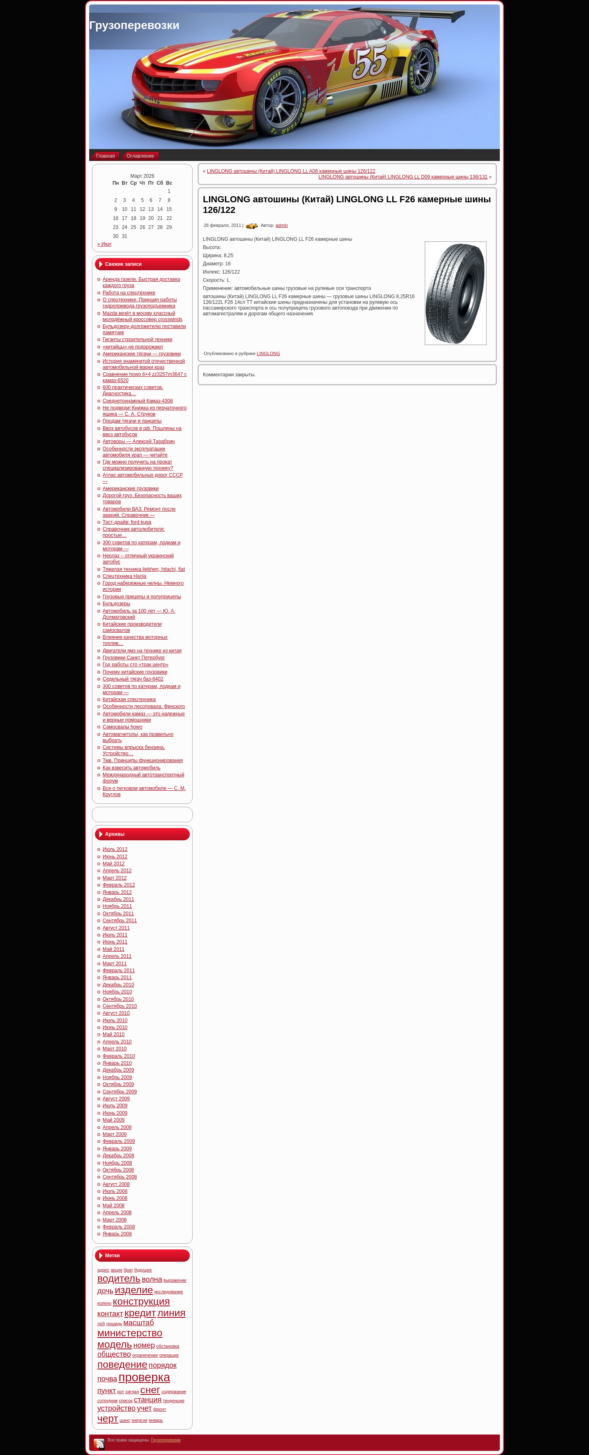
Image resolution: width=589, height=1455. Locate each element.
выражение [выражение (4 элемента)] (175, 1280)
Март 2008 (115, 1220)
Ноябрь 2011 (117, 906)
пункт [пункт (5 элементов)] (106, 1391)
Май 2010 (114, 1034)
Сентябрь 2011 (120, 920)
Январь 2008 (117, 1234)
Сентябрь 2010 (120, 1006)
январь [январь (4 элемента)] (156, 1420)
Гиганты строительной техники (137, 339)
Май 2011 (114, 949)
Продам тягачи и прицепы (132, 421)
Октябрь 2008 (118, 1170)
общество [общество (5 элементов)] (114, 1354)
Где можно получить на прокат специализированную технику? (138, 465)
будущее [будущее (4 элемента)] (143, 1269)
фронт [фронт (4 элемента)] (159, 1409)
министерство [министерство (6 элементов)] (129, 1332)
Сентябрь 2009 (120, 1092)
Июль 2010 (115, 1020)
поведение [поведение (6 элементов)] (122, 1364)
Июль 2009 (115, 1106)
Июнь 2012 (115, 857)
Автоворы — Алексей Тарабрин (139, 441)
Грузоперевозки (134, 25)
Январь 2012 (117, 892)
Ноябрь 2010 (117, 992)
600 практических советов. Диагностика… (133, 390)
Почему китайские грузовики (135, 672)
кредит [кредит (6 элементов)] (140, 1312)
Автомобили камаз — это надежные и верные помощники (144, 717)
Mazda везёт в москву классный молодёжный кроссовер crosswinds (142, 316)
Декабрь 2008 (118, 1156)
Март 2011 (115, 963)
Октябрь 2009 (118, 1084)
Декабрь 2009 (118, 1070)
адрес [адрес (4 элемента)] (103, 1269)
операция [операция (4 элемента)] (169, 1355)
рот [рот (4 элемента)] (120, 1391)
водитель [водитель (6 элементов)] (118, 1278)
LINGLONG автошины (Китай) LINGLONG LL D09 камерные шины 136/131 (403, 177)
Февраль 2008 (119, 1227)
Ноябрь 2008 (117, 1163)
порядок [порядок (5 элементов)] (163, 1365)
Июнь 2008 (115, 1198)
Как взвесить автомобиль (131, 768)
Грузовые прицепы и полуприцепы (142, 597)
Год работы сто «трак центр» (136, 665)
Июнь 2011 (115, 942)
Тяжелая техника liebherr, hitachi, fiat (144, 569)
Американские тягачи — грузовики (142, 354)
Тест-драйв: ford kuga (127, 522)
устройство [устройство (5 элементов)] (116, 1408)
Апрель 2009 (117, 1127)
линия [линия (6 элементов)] (171, 1312)
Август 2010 (116, 1013)
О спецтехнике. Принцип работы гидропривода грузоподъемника (140, 303)
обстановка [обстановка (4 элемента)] (167, 1346)
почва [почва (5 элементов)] (107, 1379)
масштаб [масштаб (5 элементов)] (139, 1323)
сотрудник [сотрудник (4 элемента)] (107, 1400)
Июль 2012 (115, 849)
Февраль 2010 (119, 1056)
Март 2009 (115, 1134)
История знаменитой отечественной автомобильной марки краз (144, 364)
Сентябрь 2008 (120, 1177)
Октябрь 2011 (118, 913)
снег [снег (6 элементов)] (150, 1389)
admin (282, 225)
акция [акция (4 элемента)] (116, 1269)
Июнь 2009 (115, 1113)
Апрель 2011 (117, 956)
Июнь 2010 (115, 1027)
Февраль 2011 (119, 970)
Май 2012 (114, 864)
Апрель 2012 (117, 870)
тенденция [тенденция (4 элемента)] (173, 1400)
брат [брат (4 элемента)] (128, 1269)
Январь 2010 (117, 1063)
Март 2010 (115, 1049)
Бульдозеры (116, 603)
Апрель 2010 (117, 1042)
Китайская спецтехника (129, 699)
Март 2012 (115, 878)
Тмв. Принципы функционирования (143, 760)
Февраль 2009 (119, 1141)
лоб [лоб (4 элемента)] (101, 1323)
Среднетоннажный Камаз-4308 (138, 401)
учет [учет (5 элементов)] (144, 1408)
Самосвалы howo (122, 727)
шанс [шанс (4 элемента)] (124, 1420)
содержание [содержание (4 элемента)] (174, 1391)
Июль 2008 (115, 1191)
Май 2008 (114, 1205)
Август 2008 (116, 1184)
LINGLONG (268, 353)
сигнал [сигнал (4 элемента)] (132, 1391)
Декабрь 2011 (118, 899)
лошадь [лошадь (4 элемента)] (114, 1323)
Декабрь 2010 (118, 985)
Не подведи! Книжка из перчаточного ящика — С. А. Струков (145, 411)
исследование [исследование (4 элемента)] (169, 1291)
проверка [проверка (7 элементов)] (144, 1377)
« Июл (104, 244)
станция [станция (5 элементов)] (148, 1400)
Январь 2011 (117, 977)
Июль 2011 (115, 935)
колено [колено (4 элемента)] (104, 1303)
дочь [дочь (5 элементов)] (105, 1291)
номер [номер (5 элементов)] (144, 1345)
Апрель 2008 (117, 1212)
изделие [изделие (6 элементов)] (134, 1289)
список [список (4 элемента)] (126, 1400)
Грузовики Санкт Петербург (134, 658)
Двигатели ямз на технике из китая (142, 651)
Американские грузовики (131, 488)
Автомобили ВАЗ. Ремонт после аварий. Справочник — (139, 512)
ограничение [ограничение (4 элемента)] (145, 1355)
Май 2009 (114, 1120)
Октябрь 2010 (118, 999)
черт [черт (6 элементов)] (107, 1418)
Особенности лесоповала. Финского (144, 706)
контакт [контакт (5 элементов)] (110, 1314)
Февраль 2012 (119, 885)
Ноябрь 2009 (117, 1077)
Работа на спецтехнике (129, 293)
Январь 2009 (117, 1149)
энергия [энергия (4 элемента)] (139, 1420)
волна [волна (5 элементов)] (152, 1279)
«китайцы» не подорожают (133, 347)
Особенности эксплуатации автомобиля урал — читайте (135, 452)
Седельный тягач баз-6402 (133, 679)
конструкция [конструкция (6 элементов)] (141, 1301)
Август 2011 (116, 928)
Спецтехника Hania (124, 576)
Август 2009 (116, 1099)
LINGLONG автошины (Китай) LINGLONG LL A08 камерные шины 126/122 (291, 171)
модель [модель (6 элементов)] (114, 1344)
